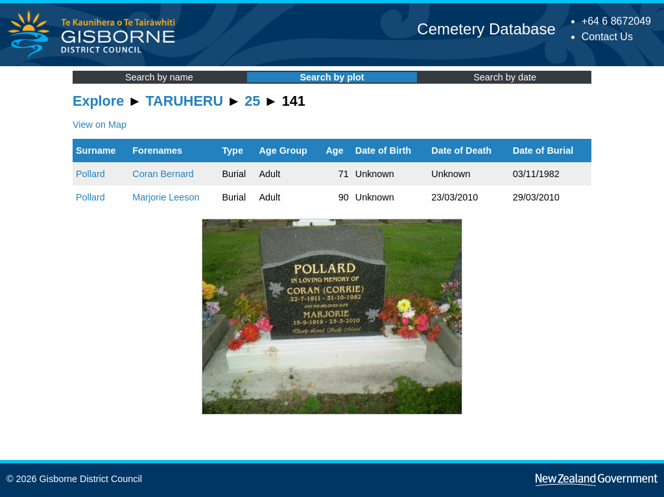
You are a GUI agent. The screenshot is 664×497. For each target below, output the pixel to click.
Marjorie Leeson (165, 197)
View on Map (99, 124)
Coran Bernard (162, 174)
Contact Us (607, 36)
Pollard (90, 174)
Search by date (504, 77)
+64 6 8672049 (616, 21)
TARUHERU (184, 101)
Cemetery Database (486, 29)
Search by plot (332, 77)
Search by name (159, 77)
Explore (98, 101)
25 (252, 101)
